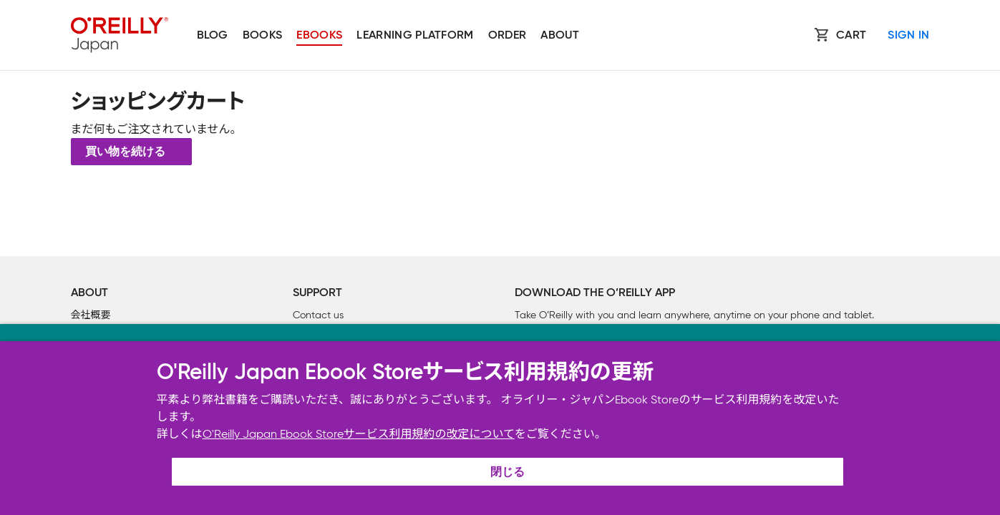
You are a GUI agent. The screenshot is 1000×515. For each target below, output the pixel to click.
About (559, 35)
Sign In (908, 35)
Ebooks (319, 35)
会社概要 (91, 315)
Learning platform (414, 35)
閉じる (507, 473)
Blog (212, 35)
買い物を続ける (125, 152)
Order (507, 35)
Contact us (318, 315)
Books (263, 35)
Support (317, 293)
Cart (851, 35)
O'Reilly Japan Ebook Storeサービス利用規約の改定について (359, 434)
